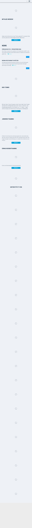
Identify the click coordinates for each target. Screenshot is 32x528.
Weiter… (10, 54)
